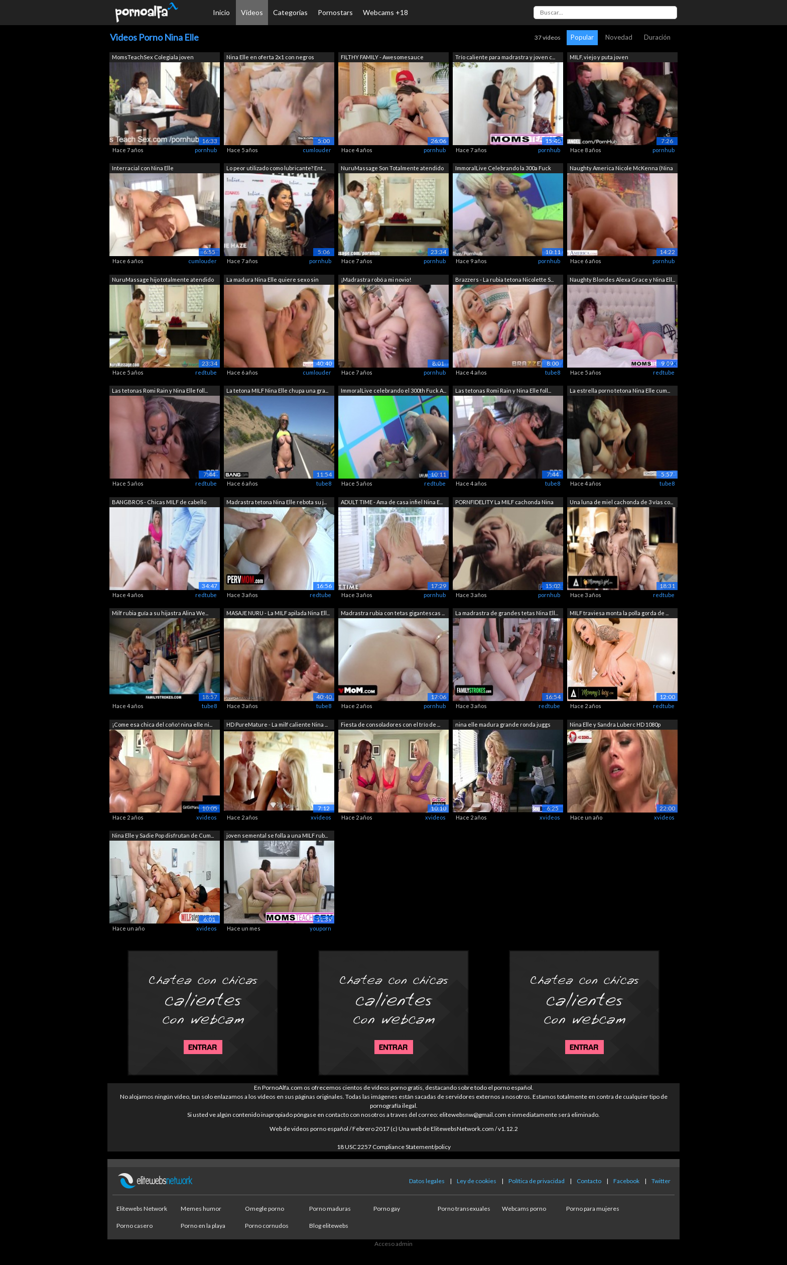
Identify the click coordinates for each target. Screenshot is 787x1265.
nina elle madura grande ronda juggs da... (503, 725)
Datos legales (427, 1181)
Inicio (221, 12)
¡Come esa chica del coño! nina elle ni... (162, 724)
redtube (206, 372)
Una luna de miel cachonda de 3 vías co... (621, 502)
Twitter (661, 1181)
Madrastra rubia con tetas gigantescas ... (393, 613)
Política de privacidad (536, 1181)
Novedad (618, 37)
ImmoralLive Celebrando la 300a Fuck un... (503, 169)
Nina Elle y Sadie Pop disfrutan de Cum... (163, 835)
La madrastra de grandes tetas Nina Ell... (506, 613)
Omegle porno (264, 1208)
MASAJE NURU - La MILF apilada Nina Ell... (278, 613)
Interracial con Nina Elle (143, 168)
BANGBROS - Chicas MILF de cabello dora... (159, 503)
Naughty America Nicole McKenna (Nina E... (621, 169)
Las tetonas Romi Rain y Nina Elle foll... (160, 390)
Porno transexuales (464, 1208)
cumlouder (317, 150)
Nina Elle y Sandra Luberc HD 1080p (615, 724)
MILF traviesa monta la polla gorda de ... (619, 613)
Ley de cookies (476, 1181)
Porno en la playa (203, 1225)
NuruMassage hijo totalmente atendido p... (163, 280)
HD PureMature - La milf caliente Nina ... (277, 724)
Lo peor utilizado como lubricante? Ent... (276, 168)
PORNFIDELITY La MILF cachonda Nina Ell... (504, 503)
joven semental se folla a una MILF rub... (277, 835)
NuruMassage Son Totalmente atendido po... (392, 169)
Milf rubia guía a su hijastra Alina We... (160, 613)
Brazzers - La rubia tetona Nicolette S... (504, 279)
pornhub (206, 150)
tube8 (552, 372)
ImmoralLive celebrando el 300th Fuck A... (393, 390)
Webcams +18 (385, 12)
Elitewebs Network (141, 1208)
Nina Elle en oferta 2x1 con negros (270, 57)
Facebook (626, 1181)
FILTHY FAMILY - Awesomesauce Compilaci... (382, 58)
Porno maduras (330, 1208)
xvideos (206, 817)
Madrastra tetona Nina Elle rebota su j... (276, 502)
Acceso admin (393, 1243)
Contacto (589, 1181)
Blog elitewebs (328, 1225)
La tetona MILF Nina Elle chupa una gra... (277, 390)
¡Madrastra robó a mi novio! (376, 279)
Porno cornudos (267, 1225)
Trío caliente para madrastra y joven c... (505, 57)
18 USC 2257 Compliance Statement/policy (394, 1147)
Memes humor (201, 1208)
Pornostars (335, 12)
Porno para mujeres (592, 1208)
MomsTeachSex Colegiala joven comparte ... (153, 58)
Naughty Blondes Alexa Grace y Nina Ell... (622, 279)
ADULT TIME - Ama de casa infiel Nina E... (392, 502)
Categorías (290, 12)
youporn (320, 928)
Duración (657, 37)
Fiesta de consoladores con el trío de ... (390, 724)
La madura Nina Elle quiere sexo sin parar (272, 280)
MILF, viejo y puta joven (599, 57)
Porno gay (386, 1208)
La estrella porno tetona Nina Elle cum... (620, 390)
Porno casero (134, 1225)
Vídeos (252, 12)
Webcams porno (524, 1208)
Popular (582, 37)
